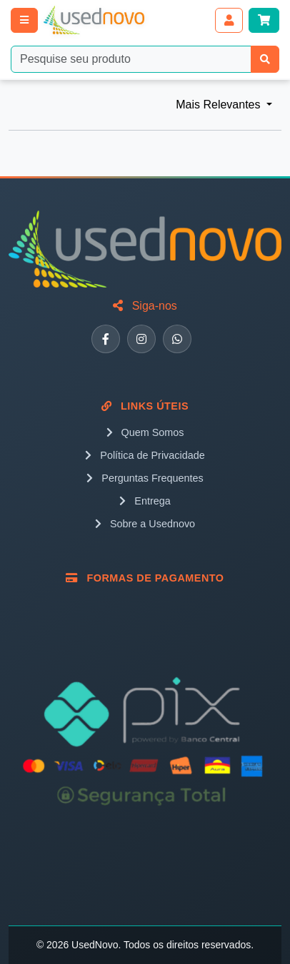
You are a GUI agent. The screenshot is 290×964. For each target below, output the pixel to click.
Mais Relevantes (220, 104)
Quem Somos (145, 432)
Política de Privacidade (144, 455)
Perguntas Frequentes (144, 478)
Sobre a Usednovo (145, 523)
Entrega (144, 501)
